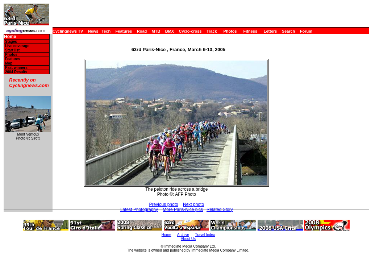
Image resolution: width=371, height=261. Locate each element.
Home (10, 36)
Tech (106, 31)
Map (8, 63)
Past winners (16, 68)
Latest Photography (139, 209)
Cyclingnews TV (68, 31)
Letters (270, 31)
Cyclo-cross (190, 31)
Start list (12, 50)
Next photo (193, 204)
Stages (11, 42)
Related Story (220, 209)
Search (288, 31)
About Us (188, 239)
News (93, 31)
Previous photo (163, 204)
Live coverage (17, 46)
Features (124, 31)
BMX (169, 31)
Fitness (250, 31)
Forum (306, 31)
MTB (156, 31)
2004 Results (16, 72)
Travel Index (205, 235)
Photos (230, 31)
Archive (183, 235)
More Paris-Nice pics (183, 209)
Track (212, 31)
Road (142, 31)
